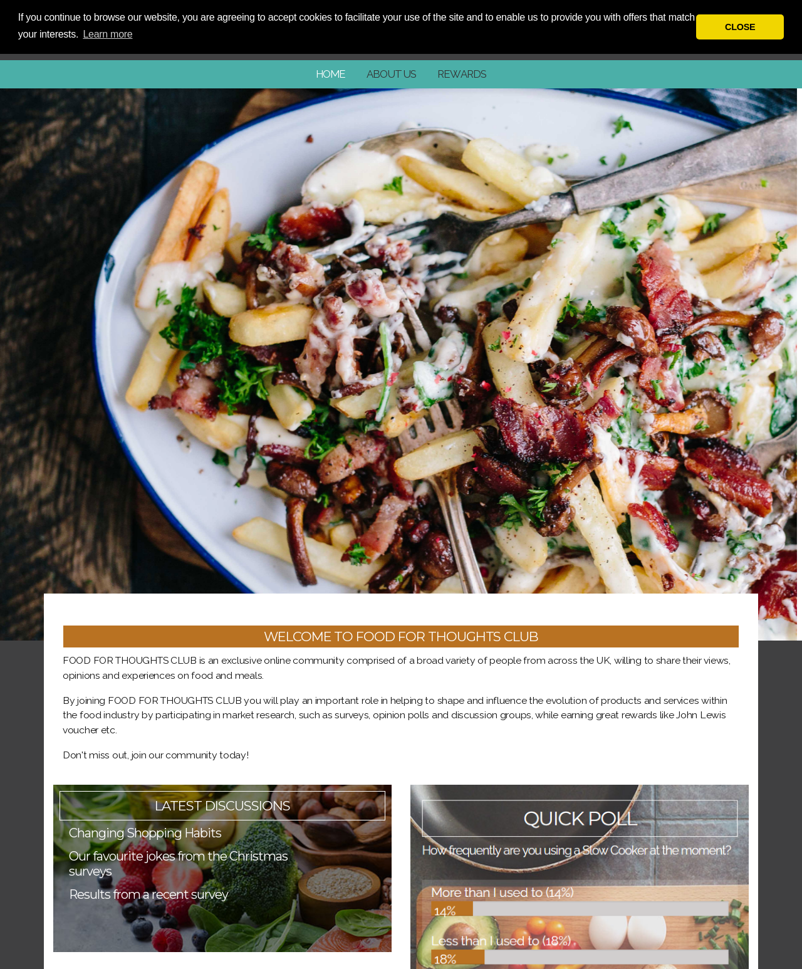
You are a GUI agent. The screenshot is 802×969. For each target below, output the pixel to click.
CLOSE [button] (740, 27)
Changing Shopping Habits (145, 833)
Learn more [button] (107, 34)
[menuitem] (331, 74)
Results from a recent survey (148, 894)
